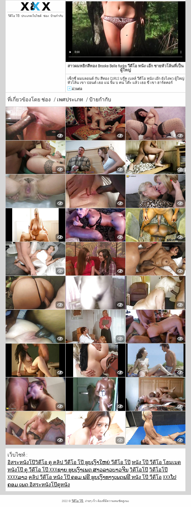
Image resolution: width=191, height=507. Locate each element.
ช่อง (46, 16)
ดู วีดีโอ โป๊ (36, 469)
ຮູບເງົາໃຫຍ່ (98, 462)
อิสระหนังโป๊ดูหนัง (49, 484)
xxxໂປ (169, 477)
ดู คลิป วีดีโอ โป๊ (66, 462)
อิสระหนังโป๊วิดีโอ (27, 462)
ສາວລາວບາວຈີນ (111, 469)
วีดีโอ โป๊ (13, 16)
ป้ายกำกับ (57, 16)
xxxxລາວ (17, 477)
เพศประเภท (70, 99)
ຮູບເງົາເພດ (80, 469)
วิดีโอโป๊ (139, 469)
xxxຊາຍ (58, 469)
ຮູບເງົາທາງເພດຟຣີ (111, 477)
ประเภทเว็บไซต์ (31, 16)
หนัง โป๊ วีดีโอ (147, 462)
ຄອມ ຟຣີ (81, 477)
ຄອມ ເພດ (18, 484)
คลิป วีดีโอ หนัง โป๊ (50, 477)
